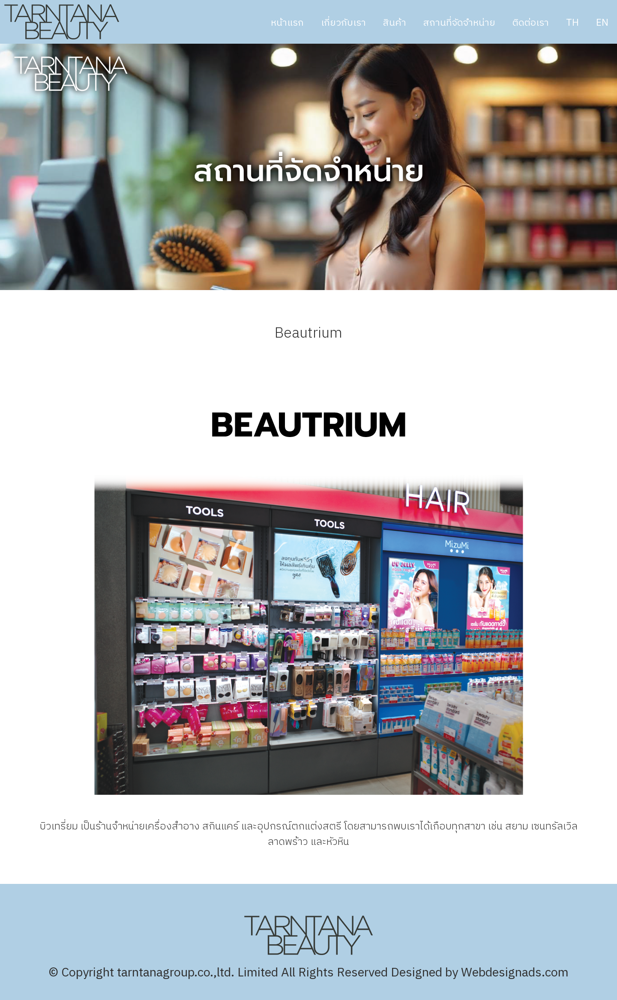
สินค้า (394, 23)
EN (602, 23)
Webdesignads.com (515, 973)
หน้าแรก (287, 23)
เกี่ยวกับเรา (343, 23)
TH (572, 23)
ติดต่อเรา (530, 23)
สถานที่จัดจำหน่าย (459, 23)
